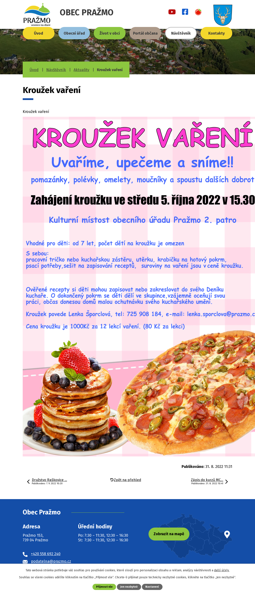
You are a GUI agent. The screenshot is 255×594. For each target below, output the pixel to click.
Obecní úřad (74, 33)
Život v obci (109, 33)
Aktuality (81, 70)
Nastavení (152, 586)
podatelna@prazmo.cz (51, 561)
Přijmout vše (104, 586)
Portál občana (145, 33)
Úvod (38, 33)
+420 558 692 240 (45, 554)
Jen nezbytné (129, 586)
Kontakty (216, 33)
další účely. (221, 570)
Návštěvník (181, 33)
